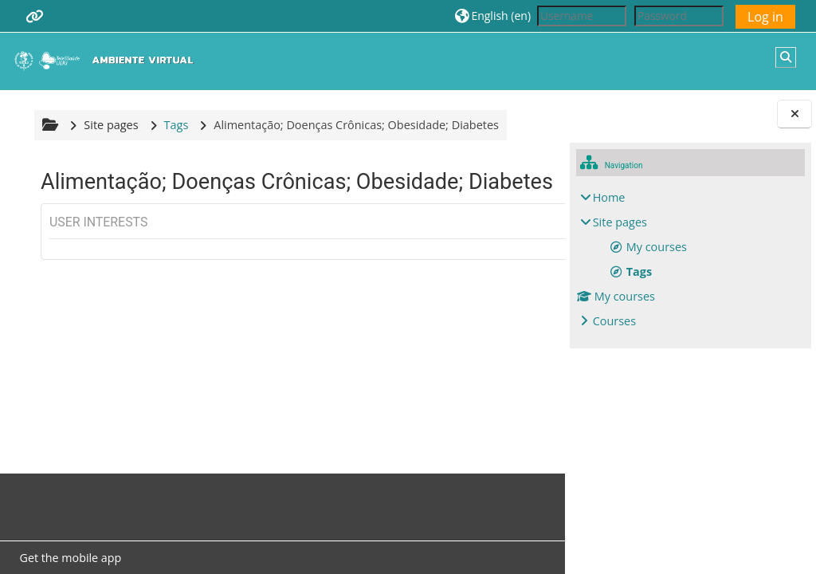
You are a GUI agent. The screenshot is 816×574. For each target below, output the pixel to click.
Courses (614, 320)
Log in (765, 17)
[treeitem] (691, 259)
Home (609, 197)
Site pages (109, 124)
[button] (493, 15)
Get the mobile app (69, 557)
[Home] (107, 60)
